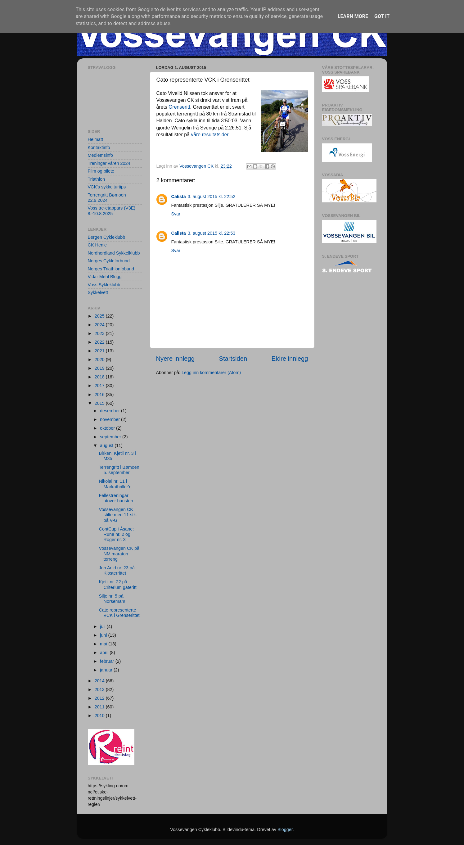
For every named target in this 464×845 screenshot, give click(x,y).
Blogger (285, 829)
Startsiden (233, 358)
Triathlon (96, 179)
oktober (108, 428)
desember (110, 410)
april (105, 652)
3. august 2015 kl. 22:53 (212, 233)
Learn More (353, 16)
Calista (178, 196)
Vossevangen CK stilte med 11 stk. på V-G (118, 515)
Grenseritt (179, 107)
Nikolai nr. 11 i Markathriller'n (115, 484)
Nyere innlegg (175, 358)
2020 (100, 359)
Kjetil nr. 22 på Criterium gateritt (117, 584)
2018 (100, 376)
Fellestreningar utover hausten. (116, 498)
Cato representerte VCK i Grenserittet (119, 613)
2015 (100, 403)
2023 (100, 333)
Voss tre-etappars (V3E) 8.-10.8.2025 (112, 211)
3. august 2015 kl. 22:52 (212, 196)
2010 (100, 715)
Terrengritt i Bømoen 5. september (119, 470)
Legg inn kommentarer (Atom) (211, 372)
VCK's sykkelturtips (107, 186)
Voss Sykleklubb (104, 284)
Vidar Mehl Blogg (105, 276)
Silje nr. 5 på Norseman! (112, 599)
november (110, 419)
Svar (176, 213)
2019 (100, 368)
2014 (100, 680)
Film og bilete (101, 171)
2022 (100, 342)
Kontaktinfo (99, 147)
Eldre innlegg (290, 358)
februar (107, 661)
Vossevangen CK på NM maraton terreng (119, 554)
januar (107, 669)
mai (104, 643)
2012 (100, 698)
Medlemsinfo (100, 155)
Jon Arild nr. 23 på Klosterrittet (116, 570)
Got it (382, 16)
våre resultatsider (209, 134)
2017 (100, 385)
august (107, 445)
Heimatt (95, 139)
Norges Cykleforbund (109, 260)
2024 (100, 324)
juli (103, 626)
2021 (100, 350)
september (111, 436)
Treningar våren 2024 (109, 163)
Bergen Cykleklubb (106, 237)
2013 (100, 689)
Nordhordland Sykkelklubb (114, 253)
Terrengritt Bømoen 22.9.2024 (107, 197)
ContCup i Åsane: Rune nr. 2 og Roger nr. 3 (116, 534)
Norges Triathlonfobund (111, 268)
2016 (100, 394)
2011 (100, 706)
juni (104, 635)
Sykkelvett (98, 292)
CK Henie (97, 244)
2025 (100, 316)
